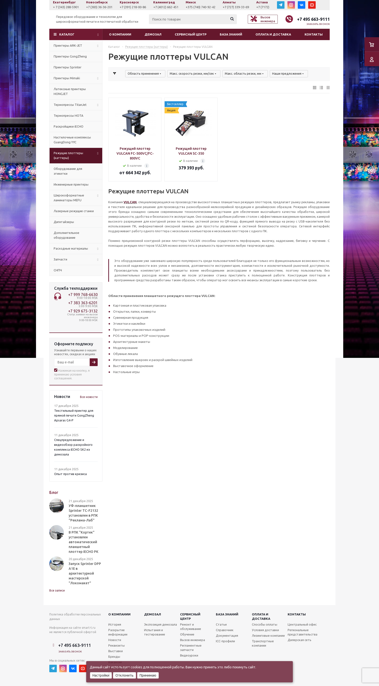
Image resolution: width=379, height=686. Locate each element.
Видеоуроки (189, 655)
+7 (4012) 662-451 (198, 7)
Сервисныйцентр (190, 616)
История (114, 624)
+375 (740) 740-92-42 (233, 7)
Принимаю (148, 675)
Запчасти (60, 259)
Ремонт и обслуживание (190, 626)
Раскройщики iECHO (68, 126)
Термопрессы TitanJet (70, 104)
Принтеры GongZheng (70, 56)
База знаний (231, 34)
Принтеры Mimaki (67, 78)
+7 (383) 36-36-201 (132, 7)
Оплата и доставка (273, 34)
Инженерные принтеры (71, 184)
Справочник (224, 630)
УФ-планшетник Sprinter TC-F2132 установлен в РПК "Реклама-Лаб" (83, 513)
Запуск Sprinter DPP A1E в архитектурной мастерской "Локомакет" (85, 573)
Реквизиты (116, 645)
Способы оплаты (264, 624)
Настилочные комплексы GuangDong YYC (72, 140)
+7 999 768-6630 (83, 294)
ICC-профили (225, 641)
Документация (227, 635)
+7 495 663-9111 (313, 19)
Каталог (66, 34)
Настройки (101, 675)
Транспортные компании (263, 643)
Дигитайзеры (64, 222)
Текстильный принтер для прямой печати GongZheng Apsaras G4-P (74, 415)
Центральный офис (302, 624)
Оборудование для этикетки (68, 171)
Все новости (89, 396)
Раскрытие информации (117, 632)
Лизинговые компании (268, 635)
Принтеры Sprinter (67, 67)
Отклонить (125, 675)
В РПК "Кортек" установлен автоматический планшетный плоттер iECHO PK (83, 542)
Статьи (221, 624)
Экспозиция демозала (160, 624)
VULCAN (130, 202)
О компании (120, 34)
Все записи (57, 590)
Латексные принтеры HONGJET (70, 91)
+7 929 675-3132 (83, 311)
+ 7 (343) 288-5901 (99, 7)
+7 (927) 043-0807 (66, 7)
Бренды (114, 656)
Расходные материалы (71, 248)
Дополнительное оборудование (66, 235)
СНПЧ (58, 270)
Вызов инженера (192, 640)
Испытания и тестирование (154, 632)
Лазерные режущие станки (74, 211)
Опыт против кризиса (70, 474)
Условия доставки (265, 630)
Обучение (187, 634)
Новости (114, 640)
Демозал (153, 34)
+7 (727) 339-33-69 (268, 7)
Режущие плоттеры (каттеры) (68, 155)
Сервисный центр (190, 34)
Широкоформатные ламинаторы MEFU (69, 198)
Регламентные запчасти (191, 647)
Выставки (115, 651)
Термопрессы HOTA (68, 115)
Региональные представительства (302, 632)
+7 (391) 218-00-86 (166, 7)
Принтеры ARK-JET (68, 45)
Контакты (314, 34)
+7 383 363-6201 (83, 303)
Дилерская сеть (299, 640)
